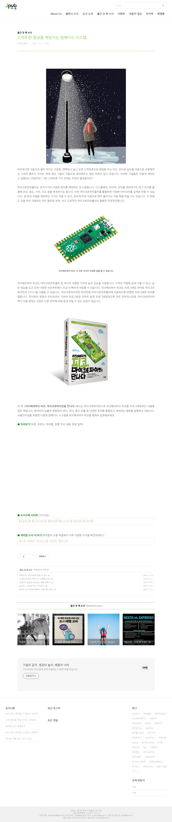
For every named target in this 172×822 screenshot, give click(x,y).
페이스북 (63, 541)
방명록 (161, 13)
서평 (161, 742)
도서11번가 (39, 521)
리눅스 (136, 766)
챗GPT (154, 718)
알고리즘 (162, 766)
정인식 (136, 714)
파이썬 (159, 723)
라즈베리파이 (139, 718)
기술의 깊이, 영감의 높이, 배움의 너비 (46, 665)
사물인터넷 (138, 733)
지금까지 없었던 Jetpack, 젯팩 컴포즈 (34, 582)
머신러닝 (149, 766)
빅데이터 (151, 757)
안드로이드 (150, 752)
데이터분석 (161, 714)
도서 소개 (88, 13)
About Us (55, 13)
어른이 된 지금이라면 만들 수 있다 (33, 575)
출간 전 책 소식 (105, 13)
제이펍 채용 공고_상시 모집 (18, 739)
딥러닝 (150, 728)
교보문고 (25, 521)
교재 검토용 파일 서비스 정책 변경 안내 (22, 720)
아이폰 (136, 747)
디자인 (152, 733)
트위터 (53, 541)
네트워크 (137, 723)
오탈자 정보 (135, 13)
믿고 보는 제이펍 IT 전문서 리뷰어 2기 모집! (22, 732)
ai (145, 747)
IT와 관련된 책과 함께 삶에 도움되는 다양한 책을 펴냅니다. (50, 669)
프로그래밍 (148, 742)
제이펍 (163, 738)
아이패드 (137, 757)
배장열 (148, 714)
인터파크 (79, 521)
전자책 (149, 13)
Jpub (135, 742)
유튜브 (31, 541)
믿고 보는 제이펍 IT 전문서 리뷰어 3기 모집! (22, 714)
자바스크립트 (139, 762)
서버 (149, 723)
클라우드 (137, 738)
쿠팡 (89, 521)
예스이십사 (65, 521)
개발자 (154, 747)
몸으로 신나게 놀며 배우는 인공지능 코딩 (35, 589)
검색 (163, 6)
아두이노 (151, 738)
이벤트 (121, 13)
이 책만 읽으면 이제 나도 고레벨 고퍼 (34, 579)
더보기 (134, 771)
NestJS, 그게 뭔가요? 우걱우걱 (31, 586)
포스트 (22, 541)
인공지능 (137, 728)
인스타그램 (42, 541)
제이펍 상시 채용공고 (15, 726)
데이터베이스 (157, 762)
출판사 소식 (72, 13)
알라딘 (52, 521)
